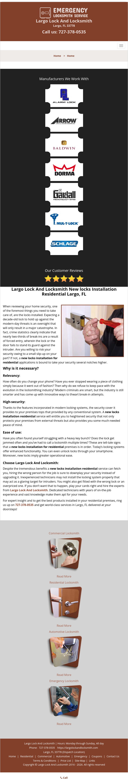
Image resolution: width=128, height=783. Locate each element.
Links (92, 760)
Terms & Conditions (44, 760)
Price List (65, 760)
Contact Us (113, 756)
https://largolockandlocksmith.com (77, 747)
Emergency (80, 756)
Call (64, 777)
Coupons (97, 756)
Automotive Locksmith (64, 632)
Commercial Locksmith (64, 533)
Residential (26, 756)
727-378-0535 (72, 32)
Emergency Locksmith (64, 681)
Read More (64, 576)
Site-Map (80, 760)
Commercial (45, 756)
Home (57, 55)
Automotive (63, 756)
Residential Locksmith (64, 582)
